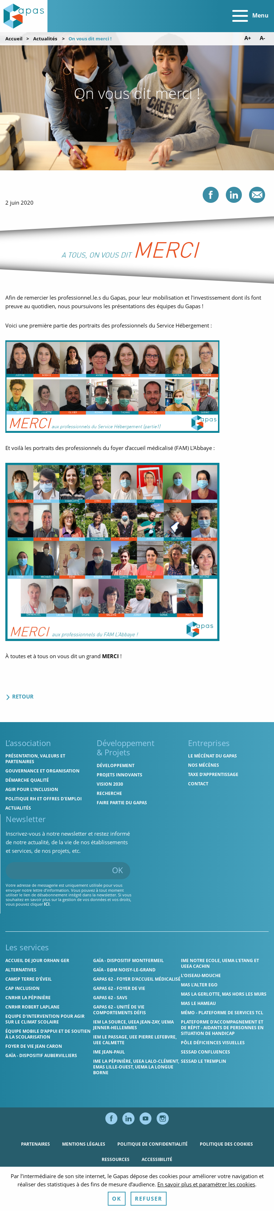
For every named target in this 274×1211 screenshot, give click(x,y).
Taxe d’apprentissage (213, 774)
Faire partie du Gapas (122, 803)
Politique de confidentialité (152, 1144)
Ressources (116, 1159)
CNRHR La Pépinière (28, 998)
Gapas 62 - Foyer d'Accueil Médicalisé (137, 979)
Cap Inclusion (22, 988)
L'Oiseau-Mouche (201, 975)
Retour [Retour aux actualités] (19, 696)
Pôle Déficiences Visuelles (213, 1043)
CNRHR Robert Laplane (32, 1007)
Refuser (148, 1198)
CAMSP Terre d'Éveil (28, 979)
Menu (250, 16)
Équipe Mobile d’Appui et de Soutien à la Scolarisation (48, 1034)
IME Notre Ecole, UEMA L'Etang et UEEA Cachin (220, 963)
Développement (116, 765)
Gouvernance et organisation (42, 771)
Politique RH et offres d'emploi (43, 799)
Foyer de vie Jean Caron (33, 1046)
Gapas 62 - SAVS (110, 998)
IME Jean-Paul (109, 1052)
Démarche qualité (27, 780)
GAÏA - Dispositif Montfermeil (128, 960)
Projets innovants (119, 775)
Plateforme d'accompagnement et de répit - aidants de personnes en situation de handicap (222, 1027)
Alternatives (20, 970)
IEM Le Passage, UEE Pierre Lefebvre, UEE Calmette (135, 1040)
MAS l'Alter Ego (199, 985)
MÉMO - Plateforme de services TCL (222, 1013)
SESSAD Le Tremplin (203, 1061)
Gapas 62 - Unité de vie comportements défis (119, 1010)
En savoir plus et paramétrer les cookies (206, 1184)
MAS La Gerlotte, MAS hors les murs (224, 994)
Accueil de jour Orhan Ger (37, 960)
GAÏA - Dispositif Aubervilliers (41, 1055)
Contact (198, 784)
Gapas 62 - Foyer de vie (119, 988)
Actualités (45, 38)
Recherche (109, 793)
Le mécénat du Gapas (212, 756)
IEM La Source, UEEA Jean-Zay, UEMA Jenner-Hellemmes (133, 1025)
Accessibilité (157, 1159)
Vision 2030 (110, 784)
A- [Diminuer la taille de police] (262, 38)
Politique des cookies (226, 1144)
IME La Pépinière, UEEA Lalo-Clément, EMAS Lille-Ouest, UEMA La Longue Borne (136, 1067)
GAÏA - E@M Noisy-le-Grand (124, 970)
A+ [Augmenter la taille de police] (247, 38)
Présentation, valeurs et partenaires (35, 759)
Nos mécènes (203, 765)
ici (47, 904)
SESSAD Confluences (205, 1052)
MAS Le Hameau (198, 1003)
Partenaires (35, 1144)
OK (117, 870)
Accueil (13, 38)
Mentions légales (83, 1144)
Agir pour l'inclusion (31, 789)
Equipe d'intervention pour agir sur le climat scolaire (45, 1019)
